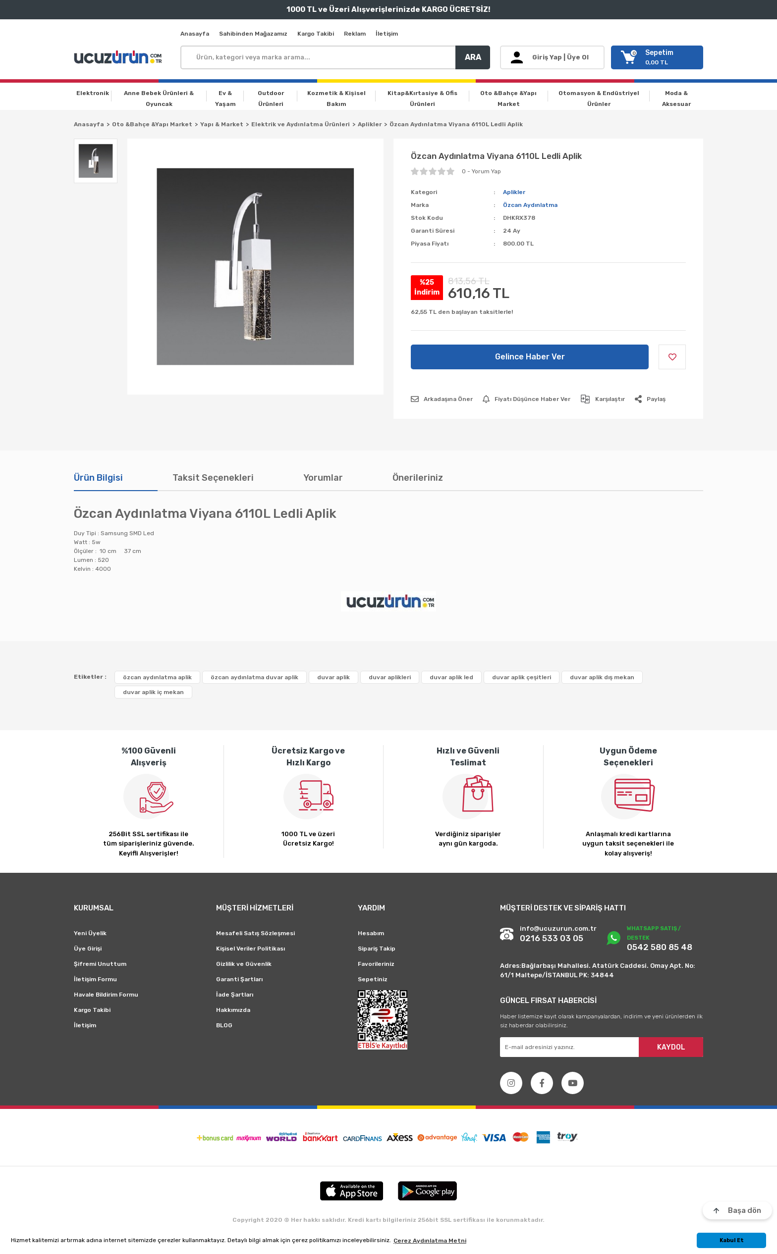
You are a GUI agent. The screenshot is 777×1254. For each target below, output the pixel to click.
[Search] (335, 57)
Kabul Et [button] (732, 1240)
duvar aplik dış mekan (602, 677)
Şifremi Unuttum (100, 963)
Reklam (355, 33)
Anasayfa (194, 33)
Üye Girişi (88, 948)
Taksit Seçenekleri (213, 477)
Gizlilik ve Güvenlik (244, 963)
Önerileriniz (417, 477)
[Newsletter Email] (601, 1047)
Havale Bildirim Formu (106, 994)
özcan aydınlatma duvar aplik (254, 677)
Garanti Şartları (239, 979)
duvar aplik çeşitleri (521, 677)
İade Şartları (234, 994)
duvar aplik (333, 677)
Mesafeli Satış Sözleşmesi (255, 933)
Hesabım (371, 933)
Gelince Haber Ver (530, 356)
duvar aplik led (451, 677)
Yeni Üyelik (90, 933)
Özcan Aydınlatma (530, 204)
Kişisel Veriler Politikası (250, 948)
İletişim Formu (95, 979)
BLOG (224, 1025)
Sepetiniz (373, 979)
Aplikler (514, 192)
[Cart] (657, 57)
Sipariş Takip (376, 948)
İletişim (387, 33)
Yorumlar (323, 477)
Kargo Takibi (315, 33)
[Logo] (119, 57)
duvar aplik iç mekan (153, 692)
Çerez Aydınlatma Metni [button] (429, 1240)
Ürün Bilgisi (98, 477)
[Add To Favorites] (672, 357)
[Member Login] (552, 57)
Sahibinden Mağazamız (253, 33)
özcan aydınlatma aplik (157, 677)
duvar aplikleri (390, 677)
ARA (473, 57)
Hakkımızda (233, 1009)
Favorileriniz (376, 963)
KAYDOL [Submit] (671, 1047)
